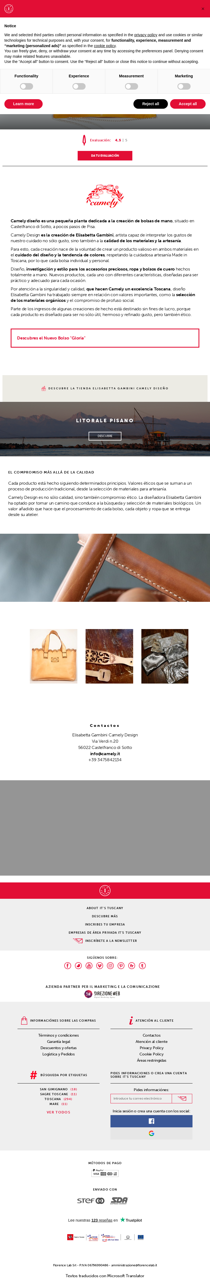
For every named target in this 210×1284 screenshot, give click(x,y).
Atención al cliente (152, 1041)
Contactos (152, 1035)
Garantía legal (58, 1041)
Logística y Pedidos (58, 1054)
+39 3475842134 (105, 759)
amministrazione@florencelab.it (134, 1265)
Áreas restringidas (151, 1060)
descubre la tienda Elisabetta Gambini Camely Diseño (105, 388)
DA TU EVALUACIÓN (105, 155)
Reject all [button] (150, 104)
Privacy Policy (152, 1048)
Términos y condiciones (58, 1035)
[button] (203, 8)
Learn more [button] (23, 104)
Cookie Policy (151, 1054)
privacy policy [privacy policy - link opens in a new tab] (145, 35)
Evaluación (100, 140)
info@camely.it (105, 753)
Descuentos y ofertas (58, 1048)
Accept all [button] (188, 104)
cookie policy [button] (105, 46)
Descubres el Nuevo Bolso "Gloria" (51, 338)
